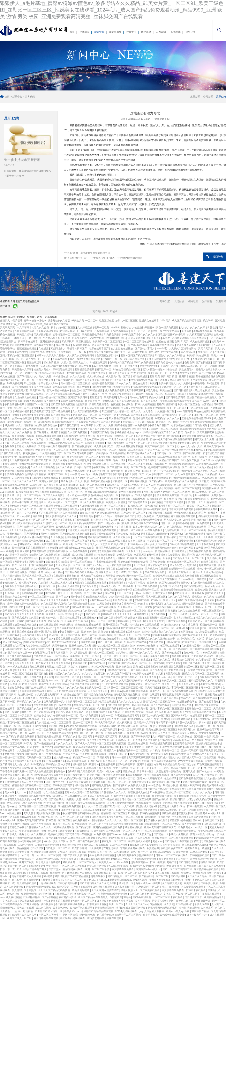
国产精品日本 (93, 614)
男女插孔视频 (159, 900)
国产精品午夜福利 (79, 782)
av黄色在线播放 (137, 540)
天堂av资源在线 (183, 512)
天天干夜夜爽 (60, 645)
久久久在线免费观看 (189, 610)
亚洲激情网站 (116, 582)
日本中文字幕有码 (163, 593)
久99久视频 (13, 893)
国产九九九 (107, 809)
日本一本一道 (164, 649)
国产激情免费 (88, 914)
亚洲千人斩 (189, 771)
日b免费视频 (40, 726)
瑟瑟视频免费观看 (58, 789)
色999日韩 (208, 477)
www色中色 (6, 579)
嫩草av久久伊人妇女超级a (51, 355)
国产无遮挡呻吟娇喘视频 (78, 834)
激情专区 (39, 631)
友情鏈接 (179, 301)
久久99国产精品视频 (47, 809)
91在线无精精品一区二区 (127, 369)
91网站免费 (103, 603)
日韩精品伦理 (155, 498)
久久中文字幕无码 (27, 512)
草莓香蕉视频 (53, 488)
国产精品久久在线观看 (177, 841)
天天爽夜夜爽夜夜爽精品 (142, 757)
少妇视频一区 (210, 768)
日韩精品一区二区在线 (131, 530)
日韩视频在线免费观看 (206, 705)
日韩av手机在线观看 (72, 418)
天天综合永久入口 (119, 439)
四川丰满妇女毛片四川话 (191, 638)
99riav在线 (123, 862)
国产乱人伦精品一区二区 (40, 394)
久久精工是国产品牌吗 (199, 334)
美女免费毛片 (187, 369)
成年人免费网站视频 (33, 428)
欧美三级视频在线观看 (171, 666)
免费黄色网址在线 (106, 568)
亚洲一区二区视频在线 (125, 366)
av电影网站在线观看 (143, 673)
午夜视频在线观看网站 (127, 715)
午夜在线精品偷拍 (101, 481)
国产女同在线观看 (174, 670)
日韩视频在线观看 (200, 855)
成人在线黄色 (53, 540)
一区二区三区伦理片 (50, 914)
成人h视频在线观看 (83, 554)
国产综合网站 (169, 449)
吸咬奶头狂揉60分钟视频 (172, 334)
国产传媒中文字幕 (101, 460)
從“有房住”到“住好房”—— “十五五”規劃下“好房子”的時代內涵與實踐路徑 (103, 257)
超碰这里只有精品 (72, 568)
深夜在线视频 (169, 813)
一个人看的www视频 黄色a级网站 (83, 495)
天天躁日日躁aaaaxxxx (68, 610)
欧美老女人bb (42, 414)
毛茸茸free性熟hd (149, 366)
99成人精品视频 (33, 401)
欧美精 (134, 380)
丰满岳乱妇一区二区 (158, 540)
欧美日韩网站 (186, 547)
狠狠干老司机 (45, 893)
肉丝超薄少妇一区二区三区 (177, 414)
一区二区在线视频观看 (132, 729)
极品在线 (170, 394)
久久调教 (209, 596)
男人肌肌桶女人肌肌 (76, 795)
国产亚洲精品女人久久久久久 (203, 754)
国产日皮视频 (31, 407)
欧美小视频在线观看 (102, 533)
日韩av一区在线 (170, 366)
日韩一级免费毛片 (187, 722)
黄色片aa (197, 596)
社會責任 (131, 31)
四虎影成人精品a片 (44, 628)
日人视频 (124, 736)
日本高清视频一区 (124, 886)
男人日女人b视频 (80, 481)
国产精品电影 (83, 827)
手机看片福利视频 (15, 404)
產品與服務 (115, 31)
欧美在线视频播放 (49, 624)
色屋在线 (161, 341)
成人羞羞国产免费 (107, 708)
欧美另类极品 (130, 677)
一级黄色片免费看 (196, 670)
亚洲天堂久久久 (120, 380)
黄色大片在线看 (26, 907)
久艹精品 (155, 750)
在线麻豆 (156, 600)
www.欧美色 (6, 551)
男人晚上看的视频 (200, 390)
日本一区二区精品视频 (92, 484)
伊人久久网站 (60, 460)
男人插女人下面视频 (156, 544)
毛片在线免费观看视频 (119, 565)
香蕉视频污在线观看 (122, 404)
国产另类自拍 (41, 673)
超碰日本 (172, 862)
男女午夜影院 (173, 663)
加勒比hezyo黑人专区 (31, 456)
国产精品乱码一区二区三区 (122, 876)
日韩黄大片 (150, 456)
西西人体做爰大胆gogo (22, 799)
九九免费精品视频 (24, 331)
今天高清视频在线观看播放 (70, 904)
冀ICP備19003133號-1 (104, 311)
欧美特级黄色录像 (92, 334)
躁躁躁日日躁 (59, 491)
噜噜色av (60, 771)
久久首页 (187, 331)
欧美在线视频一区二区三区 (182, 561)
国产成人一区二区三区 (138, 442)
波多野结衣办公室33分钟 (105, 519)
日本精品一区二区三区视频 (75, 383)
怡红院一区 (188, 554)
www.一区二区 (37, 733)
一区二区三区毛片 (31, 495)
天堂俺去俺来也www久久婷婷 (71, 394)
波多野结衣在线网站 (183, 659)
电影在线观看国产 (99, 348)
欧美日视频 (110, 397)
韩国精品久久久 (79, 600)
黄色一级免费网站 (128, 698)
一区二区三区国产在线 (25, 373)
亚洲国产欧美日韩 (78, 397)
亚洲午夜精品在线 (182, 705)
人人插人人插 (195, 446)
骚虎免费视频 (192, 747)
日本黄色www (17, 519)
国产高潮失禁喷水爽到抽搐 (75, 533)
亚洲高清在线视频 (184, 743)
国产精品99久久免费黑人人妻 (129, 785)
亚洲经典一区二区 (124, 435)
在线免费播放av (82, 820)
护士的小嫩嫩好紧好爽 (57, 456)
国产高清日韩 (114, 467)
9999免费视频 (14, 383)
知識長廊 (176, 31)
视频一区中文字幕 (24, 610)
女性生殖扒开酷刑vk (143, 327)
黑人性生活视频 (74, 768)
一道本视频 (200, 579)
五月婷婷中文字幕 (144, 722)
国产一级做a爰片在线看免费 (85, 359)
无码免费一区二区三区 (174, 387)
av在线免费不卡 (154, 530)
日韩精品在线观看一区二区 (148, 394)
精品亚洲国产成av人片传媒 (27, 876)
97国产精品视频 (21, 477)
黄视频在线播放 (184, 498)
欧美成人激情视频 (160, 656)
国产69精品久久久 (27, 376)
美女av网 (159, 663)
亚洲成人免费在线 (26, 446)
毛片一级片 (119, 460)
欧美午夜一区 (206, 809)
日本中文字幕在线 (170, 844)
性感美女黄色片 (43, 369)
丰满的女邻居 (140, 352)
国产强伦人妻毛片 (145, 348)
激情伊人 (186, 582)
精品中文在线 (156, 397)
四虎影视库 (68, 341)
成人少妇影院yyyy (131, 519)
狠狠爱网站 (176, 820)
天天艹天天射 (205, 348)
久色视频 (44, 348)
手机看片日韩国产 (77, 348)
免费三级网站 (12, 712)
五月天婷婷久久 (45, 380)
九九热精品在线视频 (206, 631)
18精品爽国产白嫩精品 (102, 432)
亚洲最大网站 (22, 551)
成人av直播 (85, 366)
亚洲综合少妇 (80, 663)
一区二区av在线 (217, 338)
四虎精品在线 (163, 551)
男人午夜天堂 (99, 540)
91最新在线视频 (138, 481)
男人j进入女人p (172, 519)
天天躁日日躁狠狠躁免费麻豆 (101, 491)
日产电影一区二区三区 (58, 848)
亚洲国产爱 (184, 470)
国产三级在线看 (203, 802)
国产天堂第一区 (108, 414)
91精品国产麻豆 (63, 747)
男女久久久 (212, 638)
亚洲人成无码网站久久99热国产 (194, 345)
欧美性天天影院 (188, 373)
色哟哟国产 (136, 477)
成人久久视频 (44, 907)
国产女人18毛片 (104, 516)
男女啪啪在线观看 (70, 617)
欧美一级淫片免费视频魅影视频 (125, 446)
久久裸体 (19, 645)
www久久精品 (148, 733)
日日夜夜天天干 (194, 897)
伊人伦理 (102, 837)
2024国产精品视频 (134, 359)
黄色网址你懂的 (180, 656)
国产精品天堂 (89, 586)
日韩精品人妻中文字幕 (58, 764)
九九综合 (148, 411)
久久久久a (88, 673)
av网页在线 (187, 631)
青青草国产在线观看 (66, 505)
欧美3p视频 (113, 407)
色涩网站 (212, 428)
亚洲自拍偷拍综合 (181, 719)
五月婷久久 (194, 387)
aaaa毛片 (148, 551)
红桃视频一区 (120, 481)
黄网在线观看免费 (95, 719)
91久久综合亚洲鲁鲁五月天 (131, 428)
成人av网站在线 (167, 456)
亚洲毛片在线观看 (49, 481)
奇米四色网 (164, 816)
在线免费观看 (14, 421)
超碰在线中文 (17, 687)
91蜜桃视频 (67, 624)
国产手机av (62, 596)
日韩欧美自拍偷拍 (95, 442)
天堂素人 (68, 750)
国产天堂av (21, 771)
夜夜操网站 (79, 740)
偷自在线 (172, 369)
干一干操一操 (79, 352)
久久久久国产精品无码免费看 (54, 890)
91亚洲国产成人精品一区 (116, 411)
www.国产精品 (8, 736)
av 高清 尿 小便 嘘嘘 (166, 712)
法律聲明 (207, 301)
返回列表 (218, 256)
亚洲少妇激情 (36, 561)
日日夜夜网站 (84, 331)
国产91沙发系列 (208, 373)
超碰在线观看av (139, 862)
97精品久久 (69, 736)
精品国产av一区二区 (37, 404)
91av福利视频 (102, 331)
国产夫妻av (122, 533)
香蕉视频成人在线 (138, 792)
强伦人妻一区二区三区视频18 (65, 558)
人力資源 (161, 31)
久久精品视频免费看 (47, 331)
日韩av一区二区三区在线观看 (172, 855)
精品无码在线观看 (82, 638)
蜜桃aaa (154, 439)
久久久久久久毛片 (184, 484)
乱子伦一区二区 (171, 750)
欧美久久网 (133, 733)
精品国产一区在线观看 (183, 568)
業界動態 (30, 96)
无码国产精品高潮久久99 (110, 547)
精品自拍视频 (208, 862)
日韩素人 (182, 394)
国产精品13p (156, 481)
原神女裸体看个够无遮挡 (204, 858)
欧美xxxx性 (201, 589)
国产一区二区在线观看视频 (51, 530)
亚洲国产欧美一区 (110, 806)
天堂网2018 (56, 694)
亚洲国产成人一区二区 (85, 414)
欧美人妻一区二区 (96, 687)
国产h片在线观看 (93, 593)
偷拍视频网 (25, 582)
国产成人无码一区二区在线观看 (199, 757)
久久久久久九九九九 (130, 701)
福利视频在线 (30, 453)
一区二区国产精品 (170, 823)
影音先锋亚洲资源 (36, 470)
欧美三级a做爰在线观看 (88, 624)
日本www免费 (62, 649)
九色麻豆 (141, 886)
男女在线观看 (22, 600)
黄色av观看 (30, 680)
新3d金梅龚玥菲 (82, 345)
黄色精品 (52, 547)
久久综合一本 (12, 593)
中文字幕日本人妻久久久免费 (33, 327)
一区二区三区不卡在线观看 (168, 897)
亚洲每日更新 (56, 726)
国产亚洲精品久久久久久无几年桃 (50, 600)
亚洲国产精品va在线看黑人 (202, 397)
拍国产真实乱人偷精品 (184, 733)
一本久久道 (18, 338)
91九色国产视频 (190, 460)
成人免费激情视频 (115, 390)
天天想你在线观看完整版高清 (176, 439)
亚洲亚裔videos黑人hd (207, 813)
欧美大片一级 (12, 495)
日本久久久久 (124, 383)
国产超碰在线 (180, 649)
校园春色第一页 (209, 624)
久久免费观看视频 (19, 460)
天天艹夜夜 (139, 565)
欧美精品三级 (48, 586)
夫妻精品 (207, 404)
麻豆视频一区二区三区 (39, 785)
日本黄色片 (6, 397)
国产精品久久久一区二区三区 (189, 558)
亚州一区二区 (124, 593)
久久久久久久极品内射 (43, 467)
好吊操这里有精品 (36, 474)
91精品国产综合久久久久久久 (139, 334)
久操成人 (194, 614)
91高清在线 (128, 712)
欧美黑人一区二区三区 (174, 680)
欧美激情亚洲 (39, 502)
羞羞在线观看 (34, 362)
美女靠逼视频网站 (209, 733)
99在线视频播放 (110, 512)
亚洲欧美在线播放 (17, 352)
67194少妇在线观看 (204, 775)
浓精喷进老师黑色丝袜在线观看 (189, 338)
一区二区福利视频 (106, 607)
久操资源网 (64, 352)
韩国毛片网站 (135, 775)
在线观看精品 (39, 551)
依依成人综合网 (212, 823)
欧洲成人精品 (68, 331)
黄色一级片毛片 (34, 607)
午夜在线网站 (63, 380)
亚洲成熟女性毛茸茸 (21, 345)
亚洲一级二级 (14, 407)
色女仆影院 (170, 778)
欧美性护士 (11, 456)
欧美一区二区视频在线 (116, 789)
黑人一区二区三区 (141, 331)
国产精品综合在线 (139, 754)
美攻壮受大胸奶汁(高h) (190, 600)
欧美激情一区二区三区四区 (108, 341)
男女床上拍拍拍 (31, 638)
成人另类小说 (113, 376)
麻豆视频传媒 (83, 341)
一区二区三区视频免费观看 (112, 743)
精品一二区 (191, 666)
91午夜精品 (38, 764)
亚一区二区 (153, 886)
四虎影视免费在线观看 (204, 712)
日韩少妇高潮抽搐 (68, 883)
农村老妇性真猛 (68, 897)
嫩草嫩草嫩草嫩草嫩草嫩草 (96, 858)
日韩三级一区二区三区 (85, 680)
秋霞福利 (100, 673)
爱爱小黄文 (216, 425)
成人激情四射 (51, 401)
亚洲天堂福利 (65, 614)
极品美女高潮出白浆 (25, 624)
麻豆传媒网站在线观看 (106, 498)
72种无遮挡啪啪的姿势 (182, 544)
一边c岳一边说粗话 (22, 911)
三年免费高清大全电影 (113, 775)
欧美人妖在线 (30, 684)
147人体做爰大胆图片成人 (38, 649)
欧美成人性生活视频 (40, 387)
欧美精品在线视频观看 (101, 352)
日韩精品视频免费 (150, 813)
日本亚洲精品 (86, 516)
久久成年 (208, 537)
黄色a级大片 (152, 505)
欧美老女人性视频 (116, 502)
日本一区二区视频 (211, 687)
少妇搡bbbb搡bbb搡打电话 (34, 537)
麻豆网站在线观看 (169, 582)
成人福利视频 (136, 449)
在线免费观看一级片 (55, 701)
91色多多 (143, 603)
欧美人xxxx (217, 355)
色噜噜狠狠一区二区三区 (67, 334)
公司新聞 (208, 96)
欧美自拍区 (166, 390)
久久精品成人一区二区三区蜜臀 (135, 607)
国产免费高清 (75, 463)
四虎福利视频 (152, 687)
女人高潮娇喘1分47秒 (75, 488)
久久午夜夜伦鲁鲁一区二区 (63, 715)
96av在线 (114, 837)
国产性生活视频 (49, 533)
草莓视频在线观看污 (63, 421)
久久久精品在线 (151, 414)
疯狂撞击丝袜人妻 (90, 512)
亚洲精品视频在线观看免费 (175, 401)
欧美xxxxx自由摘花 (147, 645)
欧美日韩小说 (37, 390)
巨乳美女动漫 (77, 509)
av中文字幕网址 (170, 352)
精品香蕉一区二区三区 (173, 505)
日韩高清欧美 (173, 642)
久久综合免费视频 (116, 509)
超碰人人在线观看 (19, 568)
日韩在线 (212, 327)
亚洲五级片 (182, 628)
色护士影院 (131, 474)
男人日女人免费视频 (32, 782)
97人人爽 (151, 484)
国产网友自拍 (109, 477)
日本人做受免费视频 (182, 540)
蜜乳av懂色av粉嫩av (154, 369)
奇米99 (115, 327)
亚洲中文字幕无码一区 (124, 603)
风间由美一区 (149, 470)
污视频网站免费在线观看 (146, 387)
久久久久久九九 (150, 401)
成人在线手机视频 (91, 575)
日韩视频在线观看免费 (172, 914)
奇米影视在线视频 (181, 425)
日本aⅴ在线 (170, 537)
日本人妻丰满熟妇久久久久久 (61, 516)
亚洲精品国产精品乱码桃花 (163, 907)
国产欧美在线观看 (215, 603)
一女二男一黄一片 (29, 855)
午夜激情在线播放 (208, 561)
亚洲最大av (176, 533)
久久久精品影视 (25, 425)
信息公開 (190, 31)
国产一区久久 (20, 565)
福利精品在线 (82, 785)
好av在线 (12, 806)
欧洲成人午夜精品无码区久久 (29, 523)
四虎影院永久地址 (15, 586)
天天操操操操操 (43, 334)
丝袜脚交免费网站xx (120, 394)
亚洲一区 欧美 (71, 914)
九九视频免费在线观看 (165, 442)
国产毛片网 (156, 603)
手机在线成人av (208, 642)
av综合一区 (30, 421)
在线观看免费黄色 (44, 345)
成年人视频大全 (129, 890)
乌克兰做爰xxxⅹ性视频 (148, 883)
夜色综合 (14, 505)
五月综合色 (184, 456)
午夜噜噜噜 (199, 383)
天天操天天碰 (159, 837)
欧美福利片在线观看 (198, 355)
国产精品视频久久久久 (196, 635)
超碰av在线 (44, 421)
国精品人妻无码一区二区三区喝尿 (199, 366)
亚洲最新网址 (9, 341)
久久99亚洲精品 (40, 568)
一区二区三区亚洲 (111, 656)
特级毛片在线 (203, 369)
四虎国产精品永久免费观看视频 (126, 823)
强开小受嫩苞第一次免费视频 (131, 425)
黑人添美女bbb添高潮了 (70, 628)
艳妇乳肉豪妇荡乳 (116, 338)
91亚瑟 (148, 477)
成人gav (181, 446)
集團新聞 (195, 96)
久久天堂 (34, 617)
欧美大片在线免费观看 (167, 495)
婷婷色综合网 (53, 750)
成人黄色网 (100, 446)
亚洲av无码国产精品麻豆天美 (137, 355)
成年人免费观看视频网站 (48, 544)
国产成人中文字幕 (85, 743)
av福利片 (210, 740)
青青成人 (51, 614)
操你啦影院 (18, 547)
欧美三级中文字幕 (22, 369)
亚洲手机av (47, 638)
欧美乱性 (164, 806)
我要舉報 (221, 301)
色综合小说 (40, 715)
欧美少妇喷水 (119, 544)
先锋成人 (63, 851)
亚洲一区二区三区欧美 (114, 505)
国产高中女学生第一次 (20, 652)
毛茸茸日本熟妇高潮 (111, 474)
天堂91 (148, 719)
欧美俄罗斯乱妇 (187, 729)
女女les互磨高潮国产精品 (189, 474)
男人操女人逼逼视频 (45, 498)
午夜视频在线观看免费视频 (68, 589)
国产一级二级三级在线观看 (46, 659)
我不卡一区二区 (210, 614)
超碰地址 (126, 327)
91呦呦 (148, 432)
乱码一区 (123, 397)
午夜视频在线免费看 (206, 509)
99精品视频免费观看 (72, 401)
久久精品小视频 (40, 477)
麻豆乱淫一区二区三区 (38, 359)
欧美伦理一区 (111, 495)
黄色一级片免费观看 (167, 327)
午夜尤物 (85, 754)
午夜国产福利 (142, 600)
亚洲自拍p (187, 495)
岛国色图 (177, 586)
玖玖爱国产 (200, 512)
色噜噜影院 (202, 484)
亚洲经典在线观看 (15, 470)
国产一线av (145, 474)
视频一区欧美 (102, 327)
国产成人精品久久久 (190, 537)
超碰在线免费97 (115, 442)
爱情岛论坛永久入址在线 (169, 362)
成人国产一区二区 (205, 726)
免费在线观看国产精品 (195, 782)
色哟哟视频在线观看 (103, 383)
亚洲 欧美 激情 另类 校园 (164, 376)
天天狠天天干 (133, 551)
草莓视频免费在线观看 (160, 512)
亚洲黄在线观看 (97, 373)
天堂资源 (124, 373)
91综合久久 (113, 484)
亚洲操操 (201, 743)
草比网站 (66, 680)
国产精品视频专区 (82, 446)
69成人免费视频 (137, 338)
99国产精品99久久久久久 (141, 453)
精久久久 (136, 411)
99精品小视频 (22, 411)
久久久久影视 (77, 376)
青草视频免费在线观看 (162, 345)
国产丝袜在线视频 (36, 687)
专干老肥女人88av (48, 383)
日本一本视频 (119, 757)
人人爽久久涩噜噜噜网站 (183, 348)
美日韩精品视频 (95, 509)
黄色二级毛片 (152, 684)
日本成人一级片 (99, 394)
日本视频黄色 (104, 900)
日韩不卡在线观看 (28, 341)
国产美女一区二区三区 (139, 575)
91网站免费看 (156, 782)
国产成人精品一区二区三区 (37, 575)
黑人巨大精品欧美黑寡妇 (83, 523)
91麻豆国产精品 (170, 698)
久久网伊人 (122, 652)
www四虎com (77, 474)
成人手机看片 (55, 502)
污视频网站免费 (13, 649)
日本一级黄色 (200, 456)
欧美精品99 (153, 848)
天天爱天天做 (144, 834)
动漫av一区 (107, 715)
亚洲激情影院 (161, 477)
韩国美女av (110, 750)
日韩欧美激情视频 (102, 387)
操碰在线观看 (88, 642)
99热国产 (197, 401)
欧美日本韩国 (80, 848)
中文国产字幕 (152, 449)
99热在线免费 (202, 411)
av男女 (167, 338)
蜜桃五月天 (169, 600)
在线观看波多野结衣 (107, 355)
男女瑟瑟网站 (85, 736)
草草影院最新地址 (29, 558)
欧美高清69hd (112, 628)
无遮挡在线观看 (214, 761)
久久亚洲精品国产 (192, 645)
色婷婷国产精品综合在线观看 (164, 467)
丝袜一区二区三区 (140, 768)
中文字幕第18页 (168, 470)
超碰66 (160, 404)
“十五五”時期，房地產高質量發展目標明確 (87, 252)
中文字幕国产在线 (69, 631)
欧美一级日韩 (39, 509)
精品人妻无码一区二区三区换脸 (172, 491)
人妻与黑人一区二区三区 (108, 659)
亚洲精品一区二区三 (25, 579)
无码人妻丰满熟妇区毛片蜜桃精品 (59, 366)
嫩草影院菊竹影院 (158, 565)
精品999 (134, 533)
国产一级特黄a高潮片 (70, 729)
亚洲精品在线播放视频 (43, 851)
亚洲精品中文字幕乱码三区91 (177, 617)
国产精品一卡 (161, 834)
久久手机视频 (143, 795)
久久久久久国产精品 (179, 596)
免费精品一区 (47, 698)
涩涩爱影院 (173, 435)
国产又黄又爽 (80, 526)
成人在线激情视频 (200, 341)
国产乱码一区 (104, 369)
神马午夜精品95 (171, 886)
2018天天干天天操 (105, 722)
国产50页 (200, 449)
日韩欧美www (136, 544)
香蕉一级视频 (91, 799)
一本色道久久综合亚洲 (179, 572)
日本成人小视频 (91, 809)
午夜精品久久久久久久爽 (57, 338)
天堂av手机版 (97, 338)
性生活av (76, 390)
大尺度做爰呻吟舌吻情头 (31, 750)
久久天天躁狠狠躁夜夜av (160, 359)
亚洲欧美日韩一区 (118, 754)
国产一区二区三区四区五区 (104, 488)
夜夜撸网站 (127, 495)
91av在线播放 (178, 754)
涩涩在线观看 (63, 638)
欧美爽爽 (169, 498)
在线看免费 (109, 649)
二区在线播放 (121, 851)
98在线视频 (114, 663)
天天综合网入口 (184, 904)
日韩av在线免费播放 (146, 586)
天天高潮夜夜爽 (206, 432)
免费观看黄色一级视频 (148, 802)
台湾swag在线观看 (22, 418)
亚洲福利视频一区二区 (47, 418)
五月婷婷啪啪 (117, 453)
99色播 (33, 572)
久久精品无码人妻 (18, 390)
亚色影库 (144, 761)
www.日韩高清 (185, 411)
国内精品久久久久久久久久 (117, 614)
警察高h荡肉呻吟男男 (100, 537)
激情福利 (171, 404)
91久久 (61, 761)
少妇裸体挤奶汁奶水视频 (129, 617)
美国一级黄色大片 (94, 558)
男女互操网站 (138, 373)
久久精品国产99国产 (87, 421)
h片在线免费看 (199, 380)
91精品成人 (26, 544)
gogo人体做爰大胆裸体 (49, 435)
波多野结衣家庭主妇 (12, 607)
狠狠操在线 (173, 341)
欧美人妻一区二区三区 (75, 544)
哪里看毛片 (32, 586)
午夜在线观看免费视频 (157, 775)
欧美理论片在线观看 (23, 435)
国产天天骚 (219, 722)
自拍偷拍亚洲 (118, 631)
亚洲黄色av (134, 631)
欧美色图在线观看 (40, 491)
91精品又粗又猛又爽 (135, 642)
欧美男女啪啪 (24, 334)
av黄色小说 (23, 467)
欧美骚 (44, 558)
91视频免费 (69, 862)
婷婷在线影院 (55, 834)
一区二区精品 (60, 656)
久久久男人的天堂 (189, 684)
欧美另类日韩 (104, 435)
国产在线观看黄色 (209, 701)
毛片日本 (190, 432)
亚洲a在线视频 (63, 705)
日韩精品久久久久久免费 (98, 768)
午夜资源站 (99, 467)
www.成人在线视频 (17, 666)
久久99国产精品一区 (132, 484)
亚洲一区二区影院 (51, 855)
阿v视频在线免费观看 (51, 768)
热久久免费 (45, 376)
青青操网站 (117, 470)
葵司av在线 (122, 907)
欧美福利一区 (205, 352)
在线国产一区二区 (112, 359)
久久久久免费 (143, 837)
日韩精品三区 (135, 505)
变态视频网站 (150, 740)
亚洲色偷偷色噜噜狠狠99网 (196, 418)
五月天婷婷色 (32, 904)
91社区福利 (30, 383)
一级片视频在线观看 (137, 345)
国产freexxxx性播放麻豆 (65, 642)
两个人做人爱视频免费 (57, 607)
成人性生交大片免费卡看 (183, 565)
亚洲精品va (31, 886)
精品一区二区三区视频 (103, 621)
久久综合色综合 (106, 914)
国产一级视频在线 (44, 743)
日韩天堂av (116, 691)
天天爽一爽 (164, 677)
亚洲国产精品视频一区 (77, 470)
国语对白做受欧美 (136, 547)
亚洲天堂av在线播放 (59, 740)
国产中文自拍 (78, 596)
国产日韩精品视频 (93, 390)
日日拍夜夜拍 (53, 561)
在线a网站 (165, 740)
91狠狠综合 (36, 484)
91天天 (184, 341)
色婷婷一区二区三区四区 (76, 540)
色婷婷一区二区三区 (83, 900)
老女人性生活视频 (53, 792)
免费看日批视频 (145, 712)
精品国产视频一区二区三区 (186, 768)
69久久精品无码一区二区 (73, 778)
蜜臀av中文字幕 (21, 502)
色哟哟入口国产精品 (121, 362)
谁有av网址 (123, 621)
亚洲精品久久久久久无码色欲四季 (91, 380)
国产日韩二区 (22, 775)
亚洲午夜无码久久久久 (97, 463)
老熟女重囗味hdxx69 (121, 879)
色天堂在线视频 (101, 345)
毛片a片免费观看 (203, 331)
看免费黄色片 (186, 827)
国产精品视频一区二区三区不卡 (128, 463)
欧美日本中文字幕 (193, 694)
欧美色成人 (90, 879)
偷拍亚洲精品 (135, 719)
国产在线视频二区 (131, 628)
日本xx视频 (205, 722)
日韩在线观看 (147, 421)
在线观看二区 (212, 820)
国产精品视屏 (19, 617)
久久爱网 (210, 600)
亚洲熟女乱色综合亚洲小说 (210, 691)
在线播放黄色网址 (164, 607)
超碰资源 (82, 404)
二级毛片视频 (25, 844)
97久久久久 (21, 670)
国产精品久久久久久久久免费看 (53, 663)
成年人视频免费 (140, 439)
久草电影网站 (200, 425)
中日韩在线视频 (216, 449)
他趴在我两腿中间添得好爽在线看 (135, 855)
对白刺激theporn (170, 624)
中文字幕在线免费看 (123, 869)
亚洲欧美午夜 (141, 708)
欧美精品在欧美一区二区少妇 (130, 610)
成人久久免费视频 (99, 795)
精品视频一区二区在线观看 (112, 449)
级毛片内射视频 (81, 890)
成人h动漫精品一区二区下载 (158, 628)
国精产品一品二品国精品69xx (159, 701)
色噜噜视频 (70, 537)
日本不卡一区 (76, 491)
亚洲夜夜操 (117, 345)
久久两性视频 (47, 453)
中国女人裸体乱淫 (80, 460)
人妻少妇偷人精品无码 (34, 635)
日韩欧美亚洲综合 (99, 404)
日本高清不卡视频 (174, 502)
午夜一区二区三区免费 (17, 442)
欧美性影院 (35, 792)
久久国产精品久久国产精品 (98, 610)
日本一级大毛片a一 (56, 782)
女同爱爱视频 (88, 771)
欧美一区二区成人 (177, 407)
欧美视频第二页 (40, 411)
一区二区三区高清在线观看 (139, 341)
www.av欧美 (88, 547)
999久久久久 (154, 338)
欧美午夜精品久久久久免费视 (175, 383)
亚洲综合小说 (215, 743)
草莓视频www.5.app (100, 600)
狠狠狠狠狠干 (55, 470)
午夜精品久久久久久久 (167, 418)
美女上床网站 (120, 768)
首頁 (72, 31)
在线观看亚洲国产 (19, 659)
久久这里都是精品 (165, 380)
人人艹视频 (128, 806)
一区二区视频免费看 (66, 579)
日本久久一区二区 (72, 879)
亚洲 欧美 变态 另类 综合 (43, 352)
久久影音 (65, 477)
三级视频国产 (152, 617)
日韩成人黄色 (30, 698)
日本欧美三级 (151, 747)
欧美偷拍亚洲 (190, 642)
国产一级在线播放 (61, 411)
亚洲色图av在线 (211, 488)
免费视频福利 (28, 893)
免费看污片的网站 (115, 558)
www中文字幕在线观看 (191, 761)
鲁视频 (187, 820)
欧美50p (120, 579)
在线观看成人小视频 (139, 841)
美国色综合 (181, 858)
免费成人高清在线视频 (52, 373)
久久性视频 (57, 537)
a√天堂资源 (109, 575)
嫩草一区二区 (16, 359)
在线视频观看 (24, 628)
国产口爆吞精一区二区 (133, 488)
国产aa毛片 (28, 439)
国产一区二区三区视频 (110, 642)
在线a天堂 (59, 575)
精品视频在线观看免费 (113, 456)
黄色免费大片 (17, 394)
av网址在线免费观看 (130, 491)
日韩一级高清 (194, 806)
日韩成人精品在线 (56, 666)
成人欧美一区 (56, 635)
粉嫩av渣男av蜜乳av (83, 607)
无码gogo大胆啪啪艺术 (150, 778)
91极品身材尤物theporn (129, 432)
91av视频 (178, 740)
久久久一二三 (169, 684)
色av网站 (56, 568)
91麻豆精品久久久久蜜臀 (82, 837)
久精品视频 (174, 554)
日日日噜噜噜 (75, 593)
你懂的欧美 (110, 589)
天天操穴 (204, 481)
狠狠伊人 (85, 666)
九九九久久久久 (173, 603)
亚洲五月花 (96, 397)
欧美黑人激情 (133, 470)
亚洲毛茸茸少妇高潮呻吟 (154, 533)
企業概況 (84, 31)
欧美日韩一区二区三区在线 (163, 373)
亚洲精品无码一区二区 (147, 589)
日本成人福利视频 (10, 638)
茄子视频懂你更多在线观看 (210, 376)
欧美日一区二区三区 (198, 505)
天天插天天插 (189, 435)
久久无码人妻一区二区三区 (71, 565)
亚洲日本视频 (186, 376)
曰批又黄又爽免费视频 (187, 575)
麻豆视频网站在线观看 (183, 516)
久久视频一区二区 (165, 411)
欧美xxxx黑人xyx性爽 (17, 484)
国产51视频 (51, 631)
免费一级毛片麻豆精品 (50, 572)
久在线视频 (155, 502)
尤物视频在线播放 (15, 754)
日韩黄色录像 (36, 540)
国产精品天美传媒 (152, 519)
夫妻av (18, 366)
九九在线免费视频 (181, 775)
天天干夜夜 (20, 561)
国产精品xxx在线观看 (157, 568)
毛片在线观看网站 (49, 512)
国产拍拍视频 (161, 799)
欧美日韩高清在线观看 (137, 705)
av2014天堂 (14, 802)
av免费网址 (100, 834)
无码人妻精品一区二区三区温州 (17, 355)
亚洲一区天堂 (110, 624)
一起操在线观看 (47, 883)
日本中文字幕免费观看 (181, 509)
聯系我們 (165, 301)
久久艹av (185, 712)
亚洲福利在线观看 (215, 694)
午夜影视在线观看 (210, 893)
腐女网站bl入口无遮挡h (130, 568)
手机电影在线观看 (38, 872)
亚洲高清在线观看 (29, 830)
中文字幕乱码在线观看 (72, 918)
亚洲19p (175, 715)
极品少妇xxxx (63, 345)
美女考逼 (41, 789)
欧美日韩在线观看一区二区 (160, 446)
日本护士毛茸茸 (138, 397)
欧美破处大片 (92, 401)
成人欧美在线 (74, 439)
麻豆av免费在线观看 (155, 509)
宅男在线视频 (179, 816)
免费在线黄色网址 (44, 705)
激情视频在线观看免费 (133, 498)
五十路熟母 (30, 890)
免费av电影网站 (43, 589)
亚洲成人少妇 (183, 359)
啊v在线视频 (152, 823)
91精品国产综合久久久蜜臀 (168, 432)
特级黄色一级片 (49, 617)
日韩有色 (112, 373)
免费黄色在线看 (122, 387)
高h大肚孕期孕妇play (48, 858)
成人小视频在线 (96, 376)
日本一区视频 (143, 900)
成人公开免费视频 (58, 509)
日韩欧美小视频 (210, 883)
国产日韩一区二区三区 (133, 512)
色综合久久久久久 (24, 663)
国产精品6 (32, 754)
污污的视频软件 (79, 652)
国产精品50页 (188, 352)
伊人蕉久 (48, 677)
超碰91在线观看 (208, 565)
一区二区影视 (34, 338)
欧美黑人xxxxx (9, 544)
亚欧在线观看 (140, 383)
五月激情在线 (12, 439)
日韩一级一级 (168, 523)
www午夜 (162, 348)
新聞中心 (99, 31)
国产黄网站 (6, 764)
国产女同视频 (203, 362)
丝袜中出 (198, 820)
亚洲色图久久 (14, 533)
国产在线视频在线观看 (191, 778)
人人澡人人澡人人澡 (61, 582)
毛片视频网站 (39, 442)
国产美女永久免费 (204, 439)
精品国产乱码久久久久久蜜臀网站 (159, 579)
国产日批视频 (19, 387)
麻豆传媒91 (125, 708)
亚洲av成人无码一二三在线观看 (116, 586)
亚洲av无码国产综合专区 (142, 460)
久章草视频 (59, 463)
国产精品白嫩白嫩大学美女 (80, 572)
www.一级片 (210, 401)
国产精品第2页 (97, 663)
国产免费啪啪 (157, 561)
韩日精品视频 (165, 484)
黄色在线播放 (37, 666)
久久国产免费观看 (78, 432)
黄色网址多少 (58, 348)
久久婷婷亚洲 (85, 327)
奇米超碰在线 (61, 376)
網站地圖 (193, 301)
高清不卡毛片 (180, 421)
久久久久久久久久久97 (193, 327)
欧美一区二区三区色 (189, 404)
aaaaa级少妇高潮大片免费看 (82, 726)
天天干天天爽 (7, 327)
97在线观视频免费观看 (210, 764)
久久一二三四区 (161, 768)
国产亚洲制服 (31, 533)
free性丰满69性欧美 (103, 666)
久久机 (160, 673)
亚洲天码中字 (135, 509)
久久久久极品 (65, 467)
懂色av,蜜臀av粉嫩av (96, 439)
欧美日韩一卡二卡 (196, 502)
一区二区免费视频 (198, 407)
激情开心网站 (17, 621)
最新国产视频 (138, 907)
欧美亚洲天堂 (166, 858)
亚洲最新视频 (108, 764)
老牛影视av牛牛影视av (20, 498)
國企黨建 (146, 31)
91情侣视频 (60, 876)
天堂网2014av (30, 768)
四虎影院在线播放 (58, 551)
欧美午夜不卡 (157, 691)
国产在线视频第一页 (194, 453)
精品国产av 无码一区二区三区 (18, 380)
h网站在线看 (146, 380)
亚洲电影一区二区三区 (199, 708)
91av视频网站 (157, 792)
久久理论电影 (203, 659)
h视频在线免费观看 (47, 778)
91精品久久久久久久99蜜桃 (170, 355)
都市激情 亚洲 (52, 362)
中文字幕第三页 (9, 900)
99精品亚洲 (213, 383)
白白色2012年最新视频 (102, 855)
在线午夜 (219, 352)
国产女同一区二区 (57, 523)
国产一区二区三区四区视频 (72, 453)
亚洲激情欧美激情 (105, 907)
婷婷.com (154, 352)
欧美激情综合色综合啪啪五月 (177, 589)
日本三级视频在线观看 (41, 565)
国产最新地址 (42, 432)
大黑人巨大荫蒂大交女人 (75, 362)
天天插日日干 (130, 421)
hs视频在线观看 (99, 362)
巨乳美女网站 (186, 813)
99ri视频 (48, 876)
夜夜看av (94, 764)
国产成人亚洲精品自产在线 (90, 670)
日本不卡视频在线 (32, 677)
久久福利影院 (174, 526)
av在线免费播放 (102, 366)
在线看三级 (196, 715)
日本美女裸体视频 (22, 631)
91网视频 (133, 813)
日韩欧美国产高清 (184, 726)
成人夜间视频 (158, 614)
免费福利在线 (106, 617)
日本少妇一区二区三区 (63, 327)
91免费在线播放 (113, 334)
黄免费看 (6, 373)
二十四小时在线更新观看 (115, 684)
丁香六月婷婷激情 (10, 575)
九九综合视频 (172, 530)
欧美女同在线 (202, 904)
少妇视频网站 (115, 705)
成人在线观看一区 (99, 778)
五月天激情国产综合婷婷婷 (151, 435)
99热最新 (10, 425)
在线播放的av (89, 617)
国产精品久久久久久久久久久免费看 (25, 614)
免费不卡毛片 (199, 795)
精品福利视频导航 (72, 844)
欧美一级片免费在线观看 (166, 331)
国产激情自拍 (46, 579)
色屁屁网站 (140, 554)
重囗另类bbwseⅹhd (96, 418)
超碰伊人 (58, 795)
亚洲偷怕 (169, 488)
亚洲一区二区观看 (83, 722)
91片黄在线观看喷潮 (120, 418)
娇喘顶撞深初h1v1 (69, 547)
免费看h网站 (178, 806)
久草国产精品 (71, 435)
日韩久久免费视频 (144, 362)
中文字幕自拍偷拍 (54, 802)
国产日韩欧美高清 (176, 397)
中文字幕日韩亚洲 (189, 442)
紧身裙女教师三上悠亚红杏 (111, 572)
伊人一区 (89, 568)
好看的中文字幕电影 (208, 516)
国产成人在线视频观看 (19, 656)
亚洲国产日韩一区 (58, 474)
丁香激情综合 (12, 782)
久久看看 (71, 802)
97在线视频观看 (120, 331)
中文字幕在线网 (122, 526)
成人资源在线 (185, 736)
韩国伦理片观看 (192, 663)
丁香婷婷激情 (24, 589)
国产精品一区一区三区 (72, 407)
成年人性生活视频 (116, 719)
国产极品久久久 (215, 593)
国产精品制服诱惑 (193, 586)
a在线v (48, 841)
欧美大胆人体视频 (68, 498)
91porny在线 (24, 516)
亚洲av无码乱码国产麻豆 (31, 820)
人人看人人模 (61, 449)
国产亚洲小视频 (157, 554)
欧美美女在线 (88, 435)
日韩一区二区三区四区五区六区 (125, 687)
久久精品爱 (211, 474)
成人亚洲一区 (12, 554)
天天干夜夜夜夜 (135, 390)
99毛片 (185, 715)
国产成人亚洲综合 (111, 421)
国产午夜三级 (123, 352)
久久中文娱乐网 (101, 470)
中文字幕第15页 (70, 858)
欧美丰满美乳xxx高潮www (167, 635)
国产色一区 (42, 439)
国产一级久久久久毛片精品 (197, 467)
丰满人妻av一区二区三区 (86, 477)
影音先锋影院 (80, 338)
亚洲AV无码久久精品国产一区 (72, 712)
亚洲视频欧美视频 (50, 341)
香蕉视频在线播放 (27, 348)
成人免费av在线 (62, 757)
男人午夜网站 (202, 495)
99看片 (65, 481)
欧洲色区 (194, 628)
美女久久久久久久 (19, 509)
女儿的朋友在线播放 (122, 348)
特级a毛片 (54, 621)
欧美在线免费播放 (15, 474)
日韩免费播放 (31, 366)
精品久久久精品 (13, 449)
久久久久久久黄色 (75, 687)
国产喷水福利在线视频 (135, 376)
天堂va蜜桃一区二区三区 (53, 397)
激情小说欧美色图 (143, 418)
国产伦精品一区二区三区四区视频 (35, 526)
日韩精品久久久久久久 (29, 701)
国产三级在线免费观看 (63, 404)
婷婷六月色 (151, 390)
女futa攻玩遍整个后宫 (207, 837)
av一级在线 (89, 851)
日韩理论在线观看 (63, 369)
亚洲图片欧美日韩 (211, 575)
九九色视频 (85, 579)
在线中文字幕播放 (50, 879)
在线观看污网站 (108, 726)
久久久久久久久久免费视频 (61, 428)
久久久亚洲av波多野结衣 (105, 890)
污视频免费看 (24, 705)
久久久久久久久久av (137, 904)
